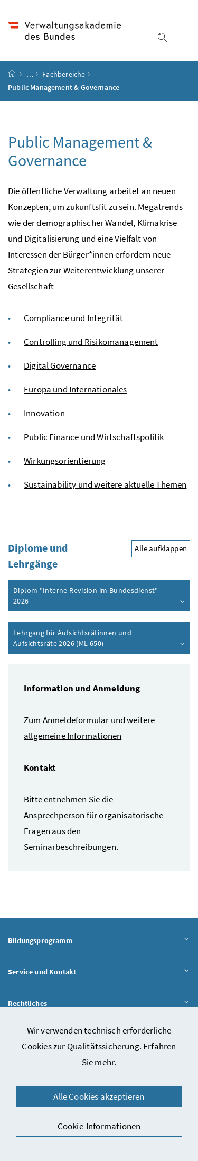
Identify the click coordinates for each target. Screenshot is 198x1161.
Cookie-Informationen (99, 1126)
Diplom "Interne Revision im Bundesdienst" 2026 (99, 596)
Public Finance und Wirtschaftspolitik (94, 437)
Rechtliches (99, 1003)
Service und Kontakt (99, 972)
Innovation (44, 413)
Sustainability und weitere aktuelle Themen (105, 484)
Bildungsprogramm (99, 940)
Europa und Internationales (75, 389)
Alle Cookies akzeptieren (98, 1096)
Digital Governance (60, 365)
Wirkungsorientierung (65, 461)
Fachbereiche (63, 74)
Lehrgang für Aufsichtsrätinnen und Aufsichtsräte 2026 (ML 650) (99, 638)
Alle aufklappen (161, 549)
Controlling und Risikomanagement (91, 342)
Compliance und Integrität (73, 318)
